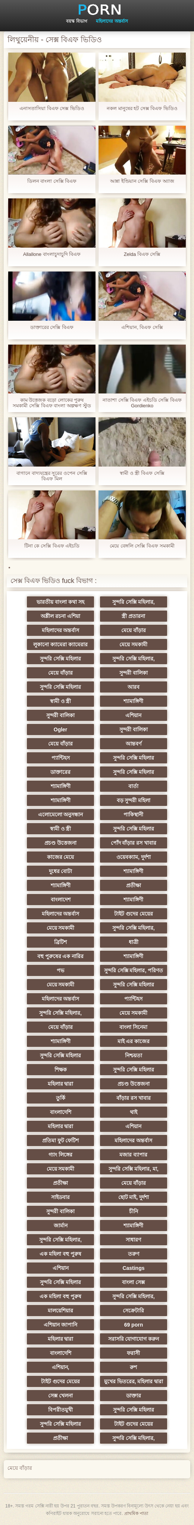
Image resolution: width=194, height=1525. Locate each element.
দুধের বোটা (60, 871)
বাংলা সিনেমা (133, 1027)
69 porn (133, 1325)
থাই (133, 1112)
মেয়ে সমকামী (133, 644)
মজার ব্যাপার (133, 1155)
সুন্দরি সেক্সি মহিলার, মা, (133, 1169)
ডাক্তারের (60, 772)
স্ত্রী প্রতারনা (133, 616)
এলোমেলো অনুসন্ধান (60, 815)
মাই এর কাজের (134, 1041)
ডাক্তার (133, 1396)
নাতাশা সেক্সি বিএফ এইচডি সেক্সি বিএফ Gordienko (142, 402)
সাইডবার (60, 1197)
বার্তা (133, 786)
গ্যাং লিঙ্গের (60, 1155)
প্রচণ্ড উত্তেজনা (60, 843)
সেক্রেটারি (133, 1311)
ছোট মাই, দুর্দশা (133, 1197)
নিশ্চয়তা (133, 1055)
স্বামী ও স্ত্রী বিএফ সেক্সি (142, 473)
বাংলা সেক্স (133, 1282)
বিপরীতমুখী (60, 1410)
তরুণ (133, 1254)
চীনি (133, 1211)
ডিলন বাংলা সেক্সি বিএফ (52, 181)
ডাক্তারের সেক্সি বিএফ (51, 327)
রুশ (133, 1367)
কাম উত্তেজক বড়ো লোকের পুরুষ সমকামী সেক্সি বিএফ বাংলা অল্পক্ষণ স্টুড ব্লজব (52, 402)
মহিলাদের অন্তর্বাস (112, 21)
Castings (133, 1268)
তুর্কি (60, 1098)
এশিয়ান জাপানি (60, 1325)
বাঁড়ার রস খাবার (133, 1098)
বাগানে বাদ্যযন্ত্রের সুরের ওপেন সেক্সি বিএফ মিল (51, 475)
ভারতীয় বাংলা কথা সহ (60, 602)
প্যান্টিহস (60, 758)
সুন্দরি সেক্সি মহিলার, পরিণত (133, 970)
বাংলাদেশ (61, 900)
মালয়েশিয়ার (60, 1311)
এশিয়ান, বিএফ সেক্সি (142, 327)
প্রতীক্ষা (133, 885)
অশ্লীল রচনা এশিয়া (60, 616)
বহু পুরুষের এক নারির (60, 956)
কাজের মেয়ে (60, 857)
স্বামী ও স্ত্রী (60, 701)
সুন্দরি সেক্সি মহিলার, (133, 602)
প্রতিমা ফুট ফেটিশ (60, 1140)
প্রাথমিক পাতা (136, 1513)
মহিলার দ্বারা (60, 1084)
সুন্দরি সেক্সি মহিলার (60, 659)
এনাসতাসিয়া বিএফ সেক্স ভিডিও (51, 108)
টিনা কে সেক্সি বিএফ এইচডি (51, 546)
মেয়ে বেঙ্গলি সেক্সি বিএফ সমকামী (142, 546)
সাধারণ (133, 1240)
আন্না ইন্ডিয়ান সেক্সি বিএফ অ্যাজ (142, 181)
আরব (134, 687)
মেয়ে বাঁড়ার (133, 630)
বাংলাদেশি (60, 1112)
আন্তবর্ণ (133, 744)
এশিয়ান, (60, 1367)
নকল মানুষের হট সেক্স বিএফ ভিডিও (142, 108)
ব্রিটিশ (60, 942)
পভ (60, 970)
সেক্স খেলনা (60, 1396)
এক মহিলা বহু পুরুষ (60, 1254)
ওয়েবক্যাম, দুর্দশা (133, 857)
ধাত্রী (133, 942)
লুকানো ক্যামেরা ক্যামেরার (60, 644)
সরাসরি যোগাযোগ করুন (133, 1339)
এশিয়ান (133, 715)
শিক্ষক (60, 1070)
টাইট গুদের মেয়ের (133, 914)
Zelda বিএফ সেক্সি (142, 254)
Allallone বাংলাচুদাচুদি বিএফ (52, 254)
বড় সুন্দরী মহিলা (134, 800)
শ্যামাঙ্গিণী (133, 701)
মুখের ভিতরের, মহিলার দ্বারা (133, 1381)
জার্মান (61, 1226)
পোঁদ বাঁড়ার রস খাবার (134, 843)
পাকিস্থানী (133, 815)
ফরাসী (133, 1353)
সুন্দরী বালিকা (133, 673)
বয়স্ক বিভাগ (76, 21)
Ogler (61, 729)
